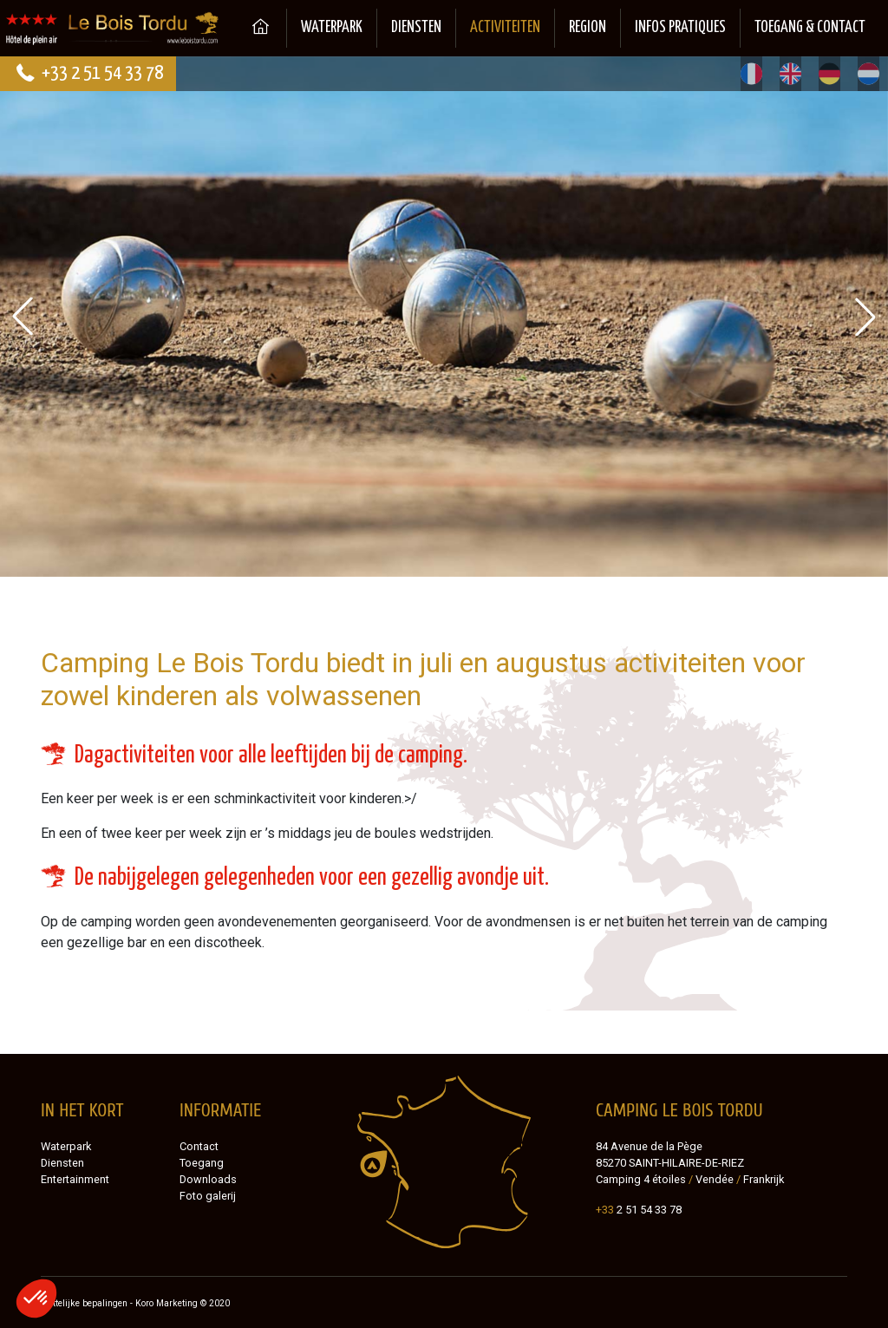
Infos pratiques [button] (680, 28)
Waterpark (331, 28)
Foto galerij (208, 1195)
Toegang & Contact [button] (809, 28)
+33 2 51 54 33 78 (88, 73)
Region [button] (587, 28)
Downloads (208, 1179)
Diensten (416, 28)
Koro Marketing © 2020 (182, 1303)
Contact (199, 1146)
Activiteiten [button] (505, 28)
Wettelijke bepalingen (84, 1303)
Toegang (202, 1162)
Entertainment (75, 1179)
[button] (865, 317)
